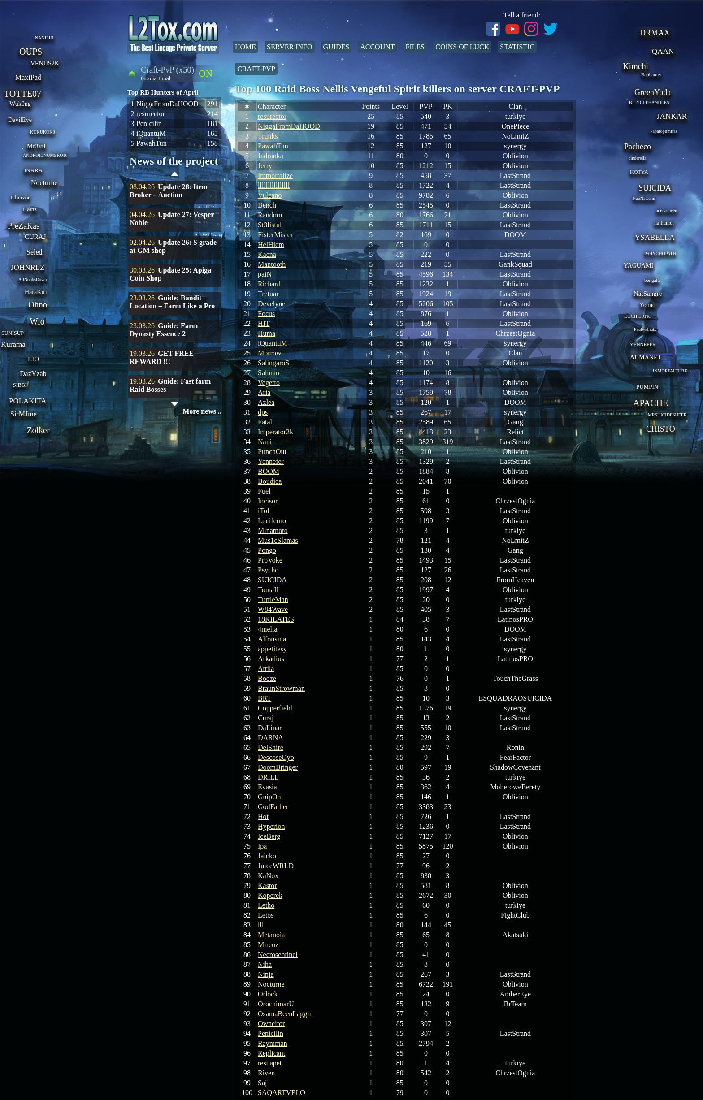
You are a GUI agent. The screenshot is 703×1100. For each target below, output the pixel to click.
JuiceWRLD (276, 866)
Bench (267, 205)
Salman (268, 373)
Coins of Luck (462, 47)
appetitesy (272, 649)
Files (415, 47)
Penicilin (270, 1033)
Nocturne (271, 984)
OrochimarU (276, 1004)
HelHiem (271, 244)
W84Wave (273, 609)
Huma (266, 333)
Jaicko (267, 856)
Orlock (268, 994)
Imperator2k (275, 432)
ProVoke (270, 560)
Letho (266, 905)
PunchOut (272, 451)
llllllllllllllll (274, 185)
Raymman (272, 1043)
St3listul (270, 225)
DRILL (268, 777)
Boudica (270, 481)
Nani (265, 442)
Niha (265, 964)
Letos (266, 915)
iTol (263, 511)
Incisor (268, 501)
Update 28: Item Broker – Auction (169, 191)
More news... (201, 411)
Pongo (267, 550)
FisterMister (275, 234)
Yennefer (271, 461)
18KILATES (276, 619)
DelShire (270, 747)
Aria (264, 392)
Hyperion (271, 826)
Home (245, 47)
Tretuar (268, 294)
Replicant (271, 1053)
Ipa (262, 846)
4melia (268, 629)
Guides (336, 47)
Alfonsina (272, 639)
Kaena (267, 254)
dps (263, 412)
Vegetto (269, 382)
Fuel (264, 491)
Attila (266, 668)
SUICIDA (272, 580)
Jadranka (270, 156)
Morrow (269, 353)
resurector (272, 116)
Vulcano (270, 195)
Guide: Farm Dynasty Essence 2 (164, 330)
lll (261, 925)
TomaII (268, 589)
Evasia (267, 787)
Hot (263, 816)
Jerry (265, 165)
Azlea (266, 402)
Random (270, 215)
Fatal (265, 422)
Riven (266, 1073)
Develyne (271, 303)
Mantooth (272, 264)
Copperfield (275, 708)
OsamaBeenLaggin (285, 1014)
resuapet (270, 1063)
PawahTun (273, 146)
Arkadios (271, 659)
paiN (265, 274)
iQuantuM (272, 343)
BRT (264, 698)
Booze (267, 678)
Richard (269, 284)
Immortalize (275, 175)
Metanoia (271, 935)
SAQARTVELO (281, 1092)
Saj (262, 1083)
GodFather (273, 806)
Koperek (270, 895)
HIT (264, 323)
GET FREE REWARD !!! (162, 357)
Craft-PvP (256, 69)
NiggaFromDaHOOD (289, 126)
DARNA (270, 737)
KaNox (268, 875)
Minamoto (273, 530)
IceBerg (269, 836)
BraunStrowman (281, 688)
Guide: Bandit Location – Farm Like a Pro (172, 302)
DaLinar (270, 728)
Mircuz (268, 944)
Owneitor (271, 1023)
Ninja (266, 974)
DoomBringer (278, 767)
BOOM (268, 471)
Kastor (267, 885)
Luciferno (272, 520)
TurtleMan (273, 599)
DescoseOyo (276, 757)
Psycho (268, 570)
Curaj (266, 718)
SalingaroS (273, 363)
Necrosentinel (278, 954)
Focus (266, 313)
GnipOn (269, 797)
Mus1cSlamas (278, 540)
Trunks (268, 136)
